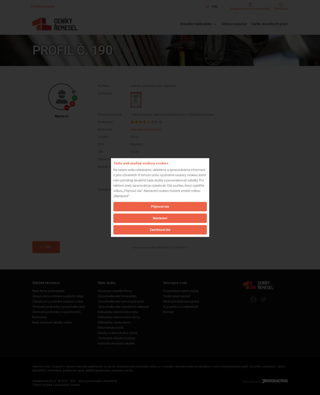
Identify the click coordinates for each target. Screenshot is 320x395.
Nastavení (160, 218)
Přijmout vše (160, 206)
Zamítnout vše (160, 229)
